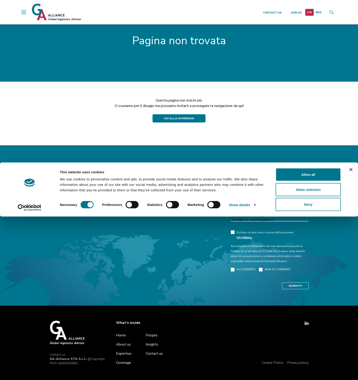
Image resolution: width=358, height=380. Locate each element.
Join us (296, 12)
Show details (239, 368)
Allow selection (308, 353)
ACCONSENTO (243, 269)
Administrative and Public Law (270, 207)
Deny (308, 368)
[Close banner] (351, 333)
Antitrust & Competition (270, 202)
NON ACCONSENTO (275, 269)
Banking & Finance (270, 216)
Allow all (308, 338)
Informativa (244, 237)
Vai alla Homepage (179, 118)
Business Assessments (270, 220)
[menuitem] (309, 12)
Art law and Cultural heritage (270, 211)
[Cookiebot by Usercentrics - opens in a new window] (30, 371)
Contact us (272, 12)
